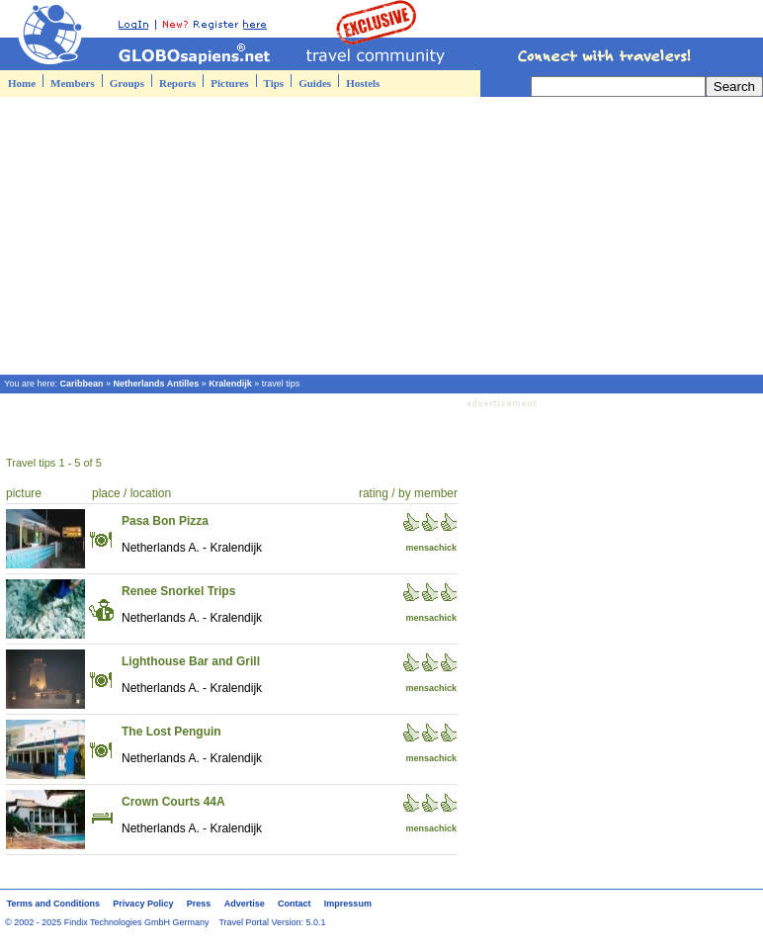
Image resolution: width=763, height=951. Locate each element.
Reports (177, 83)
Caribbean (82, 384)
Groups (127, 83)
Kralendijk (230, 384)
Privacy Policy (143, 903)
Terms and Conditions (53, 903)
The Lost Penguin (171, 731)
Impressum (348, 903)
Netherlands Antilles (157, 384)
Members (72, 83)
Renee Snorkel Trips (178, 591)
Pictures (229, 83)
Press (199, 903)
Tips (274, 83)
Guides (314, 83)
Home (22, 83)
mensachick (431, 548)
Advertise (244, 903)
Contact (294, 903)
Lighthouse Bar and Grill (191, 661)
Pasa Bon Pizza (165, 521)
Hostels (363, 83)
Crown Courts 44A (173, 802)
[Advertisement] (381, 235)
